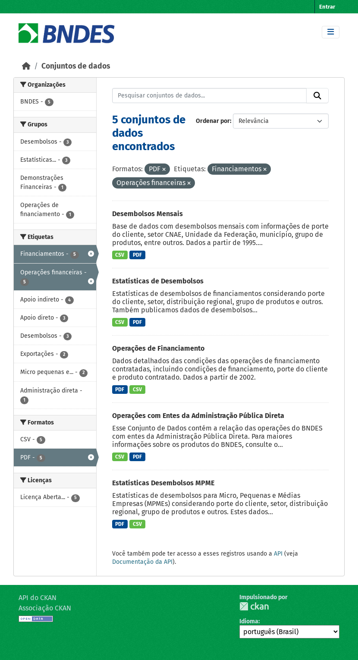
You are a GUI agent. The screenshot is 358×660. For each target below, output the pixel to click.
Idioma (248, 621)
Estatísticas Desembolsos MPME (163, 483)
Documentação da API (142, 562)
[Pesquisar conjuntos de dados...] (209, 96)
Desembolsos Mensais (147, 214)
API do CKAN (38, 598)
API (278, 553)
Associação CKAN (45, 608)
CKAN (254, 606)
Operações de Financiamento (158, 348)
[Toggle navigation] (330, 32)
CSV (119, 255)
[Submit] (317, 96)
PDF (137, 255)
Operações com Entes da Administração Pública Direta (198, 416)
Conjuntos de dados (75, 66)
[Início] (26, 66)
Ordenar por (213, 121)
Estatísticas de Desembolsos (158, 281)
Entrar (327, 6)
